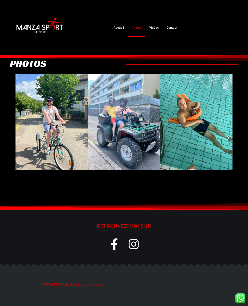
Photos (136, 27)
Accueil (119, 27)
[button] (19, 138)
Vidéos (154, 27)
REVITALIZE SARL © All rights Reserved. (72, 285)
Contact (171, 27)
